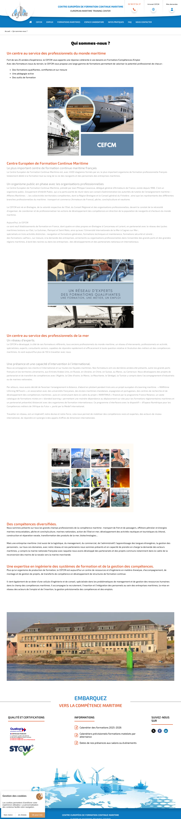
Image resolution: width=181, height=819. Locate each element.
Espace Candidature (94, 22)
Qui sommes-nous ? (19, 31)
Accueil (7, 31)
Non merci (8, 815)
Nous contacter (144, 22)
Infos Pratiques (116, 22)
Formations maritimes (68, 22)
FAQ (130, 22)
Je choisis (22, 815)
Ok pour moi (37, 815)
